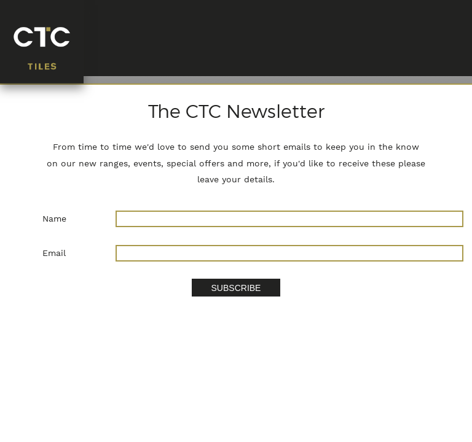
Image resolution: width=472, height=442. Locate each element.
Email (54, 253)
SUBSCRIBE (236, 288)
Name (54, 218)
